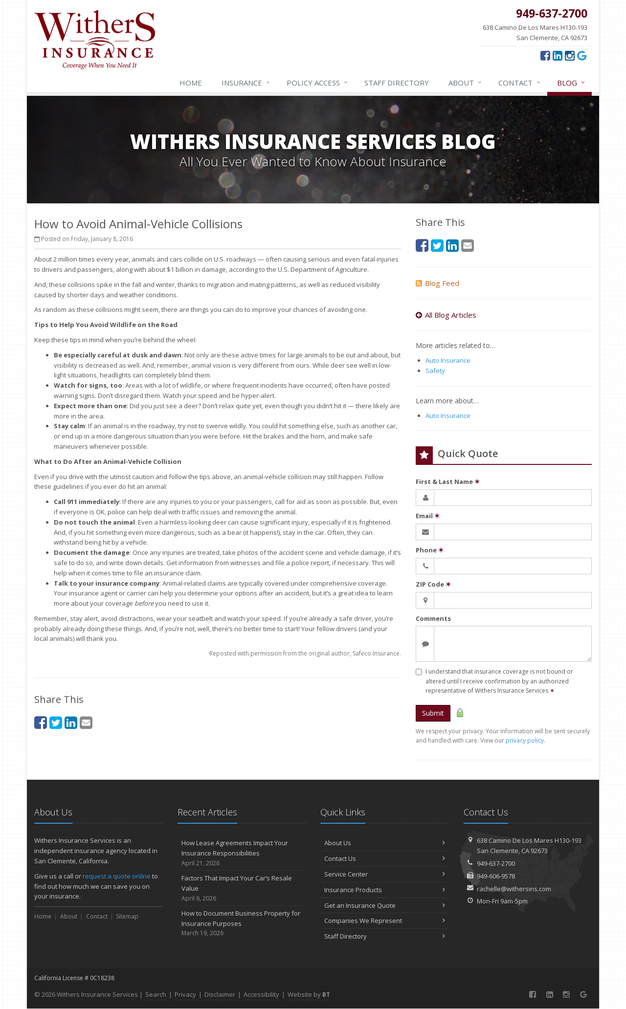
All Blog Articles (446, 315)
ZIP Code (433, 584)
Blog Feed (437, 283)
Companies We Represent (384, 920)
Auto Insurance (447, 360)
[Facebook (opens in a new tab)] (545, 55)
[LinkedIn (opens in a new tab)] (557, 55)
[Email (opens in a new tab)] (86, 722)
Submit (433, 713)
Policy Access (318, 82)
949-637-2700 (496, 863)
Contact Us (384, 858)
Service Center (384, 874)
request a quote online (117, 876)
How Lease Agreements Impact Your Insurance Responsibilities (241, 853)
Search (155, 994)
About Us (384, 842)
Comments (433, 618)
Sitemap (127, 916)
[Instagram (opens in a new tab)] (570, 55)
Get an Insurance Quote (384, 905)
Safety (435, 370)
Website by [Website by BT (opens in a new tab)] (309, 994)
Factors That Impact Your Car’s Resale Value (241, 888)
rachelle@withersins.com (514, 888)
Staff (396, 83)
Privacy (185, 994)
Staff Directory (384, 936)
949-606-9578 (496, 876)
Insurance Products (384, 889)
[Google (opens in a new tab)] (582, 55)
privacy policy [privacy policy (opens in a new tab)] (525, 740)
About (465, 82)
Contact (519, 82)
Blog (571, 82)
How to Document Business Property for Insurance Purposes (241, 923)
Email (428, 515)
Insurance (246, 82)
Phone (430, 550)
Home (190, 83)
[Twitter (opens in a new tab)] (55, 722)
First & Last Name (448, 481)
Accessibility (261, 994)
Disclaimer (219, 994)
